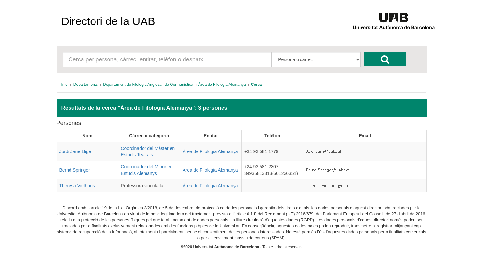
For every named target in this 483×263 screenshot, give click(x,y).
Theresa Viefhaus (77, 185)
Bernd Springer (74, 170)
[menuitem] (64, 84)
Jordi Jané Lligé (75, 151)
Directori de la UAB (108, 21)
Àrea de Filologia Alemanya (210, 151)
